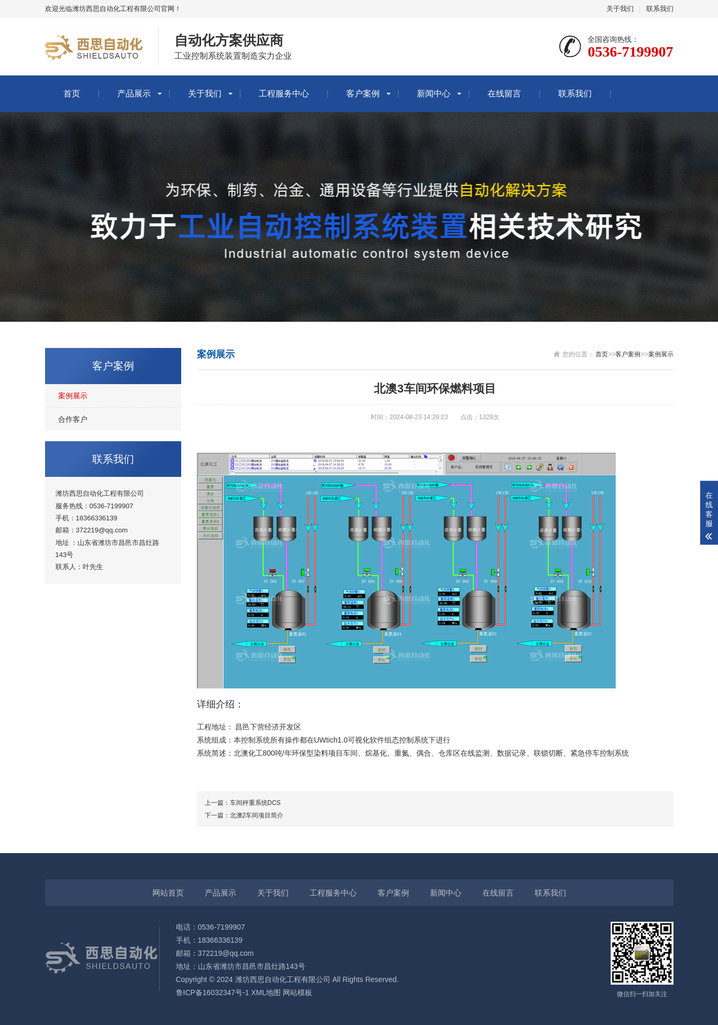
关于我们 (620, 9)
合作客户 (72, 419)
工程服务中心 (284, 93)
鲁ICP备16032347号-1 (212, 992)
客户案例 (363, 93)
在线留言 (504, 93)
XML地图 (266, 992)
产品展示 (134, 93)
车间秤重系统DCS (255, 802)
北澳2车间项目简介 (257, 815)
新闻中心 (433, 93)
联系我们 (659, 9)
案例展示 (72, 395)
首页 (71, 93)
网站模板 (297, 992)
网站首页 (168, 892)
